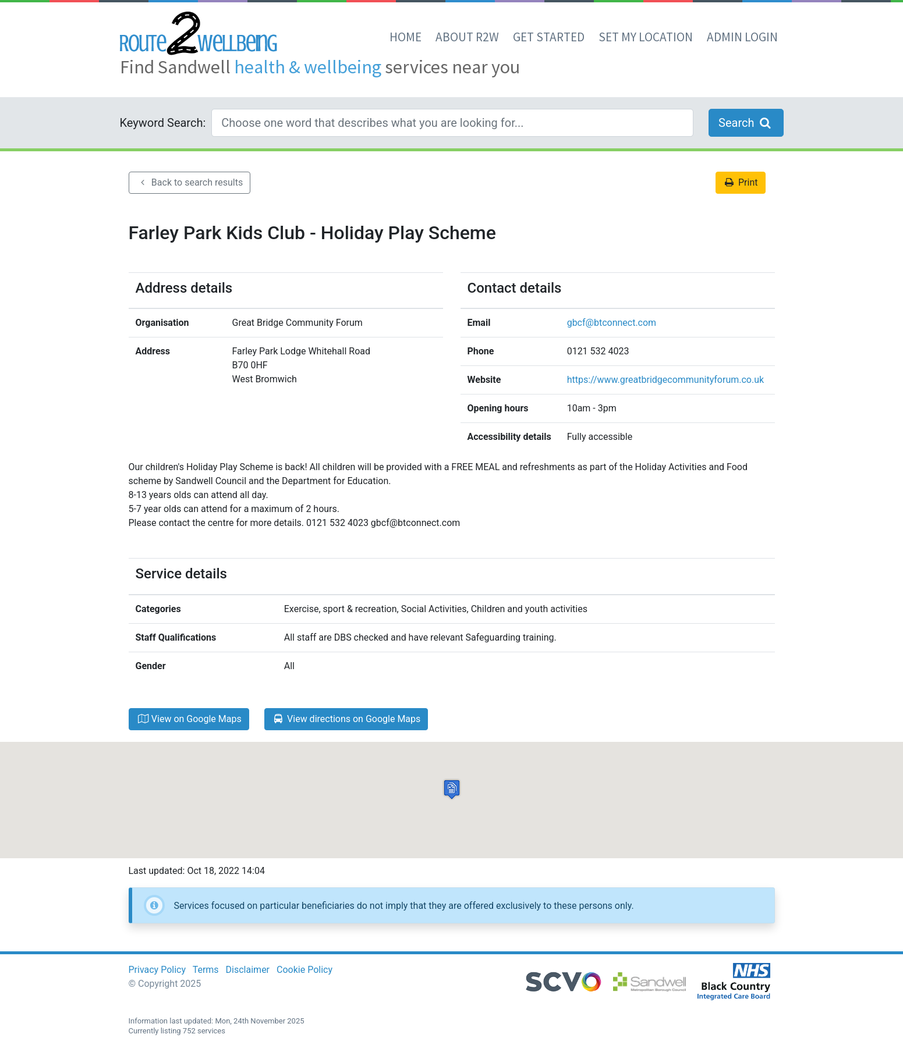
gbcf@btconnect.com (612, 322)
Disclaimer (248, 969)
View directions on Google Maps (346, 718)
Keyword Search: (163, 123)
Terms (206, 969)
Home (405, 37)
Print (740, 182)
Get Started (549, 37)
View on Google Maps (189, 718)
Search (745, 123)
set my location (646, 37)
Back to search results (189, 182)
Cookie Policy (304, 969)
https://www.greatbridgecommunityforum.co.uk (665, 379)
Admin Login (742, 37)
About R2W (467, 37)
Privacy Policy (157, 969)
